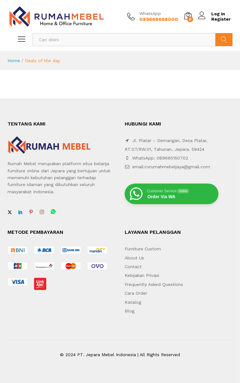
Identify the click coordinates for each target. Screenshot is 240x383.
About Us (134, 257)
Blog (129, 310)
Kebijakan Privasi (142, 275)
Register (221, 19)
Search (223, 39)
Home (14, 60)
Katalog (133, 302)
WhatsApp (150, 13)
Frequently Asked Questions (154, 284)
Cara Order (136, 293)
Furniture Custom (143, 248)
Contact (133, 266)
